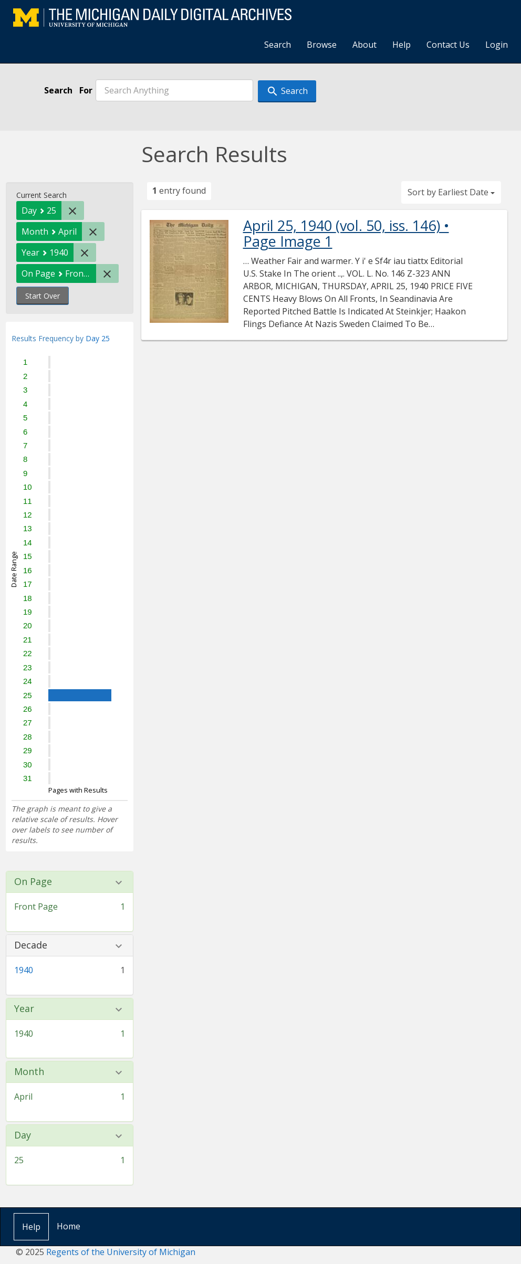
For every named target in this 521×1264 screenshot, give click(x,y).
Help (401, 44)
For (85, 90)
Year (24, 1009)
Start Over (42, 296)
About (364, 44)
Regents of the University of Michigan (120, 1252)
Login (496, 44)
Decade (30, 945)
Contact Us (448, 44)
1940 (23, 970)
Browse (322, 44)
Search (277, 44)
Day (22, 1135)
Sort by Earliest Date (451, 192)
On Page (33, 882)
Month (29, 1072)
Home (68, 1226)
